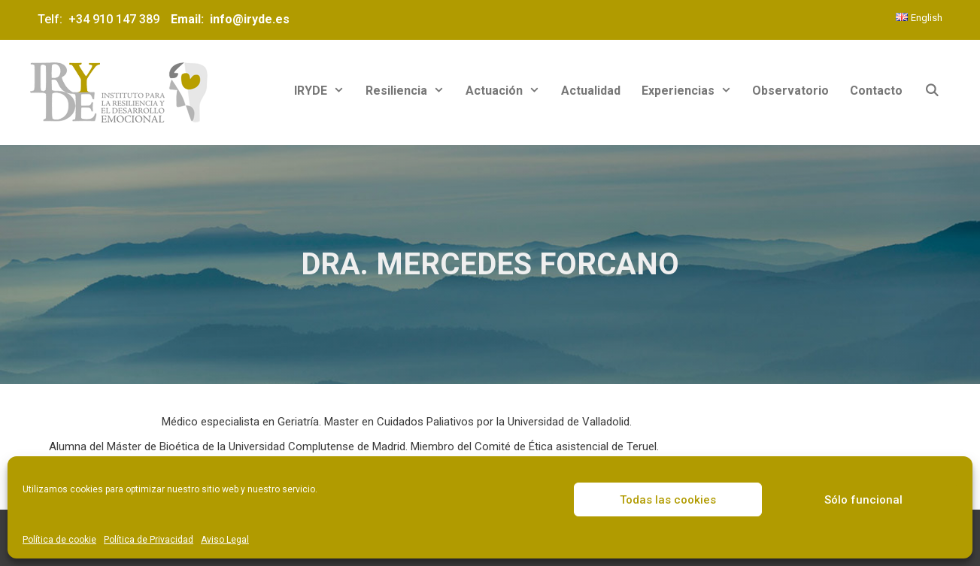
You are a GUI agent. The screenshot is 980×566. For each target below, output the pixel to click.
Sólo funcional (863, 500)
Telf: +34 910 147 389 (101, 19)
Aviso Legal (225, 539)
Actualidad (590, 90)
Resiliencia (410, 90)
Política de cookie (59, 539)
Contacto (876, 90)
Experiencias (692, 90)
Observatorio (790, 90)
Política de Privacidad (148, 539)
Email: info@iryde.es (229, 19)
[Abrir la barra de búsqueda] (931, 90)
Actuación (508, 90)
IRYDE (324, 90)
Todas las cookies (668, 500)
